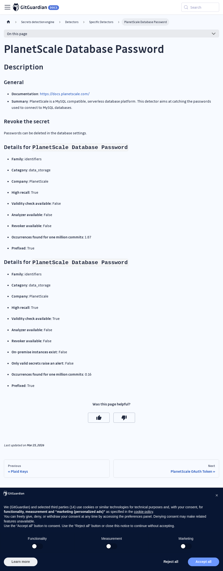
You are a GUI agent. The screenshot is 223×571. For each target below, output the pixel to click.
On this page (17, 33)
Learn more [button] (21, 562)
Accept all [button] (203, 562)
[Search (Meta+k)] (200, 7)
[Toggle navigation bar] (7, 7)
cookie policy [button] (143, 512)
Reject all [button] (170, 562)
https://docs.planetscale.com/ (65, 93)
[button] (217, 495)
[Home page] (8, 22)
